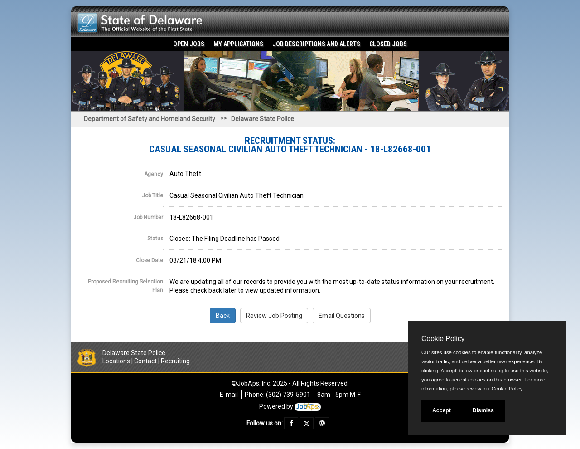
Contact (145, 361)
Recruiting (175, 361)
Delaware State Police (262, 118)
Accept (441, 410)
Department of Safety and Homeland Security (149, 118)
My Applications (238, 44)
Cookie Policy (442, 338)
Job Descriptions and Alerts (316, 44)
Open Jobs (188, 44)
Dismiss (483, 410)
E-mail (229, 394)
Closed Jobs (388, 44)
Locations (116, 361)
